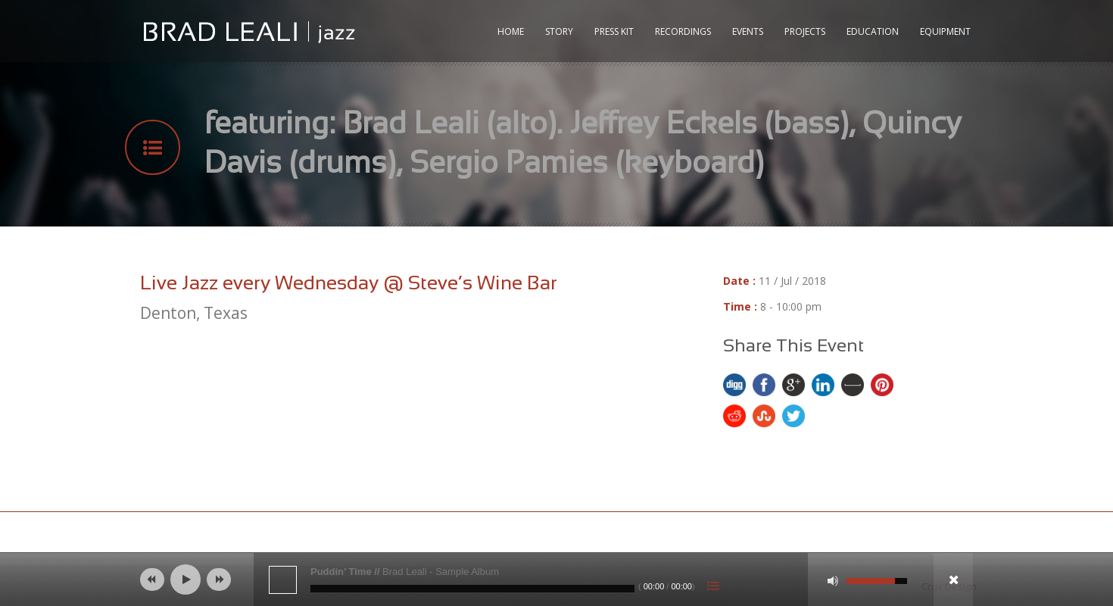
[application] (556, 579)
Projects (804, 31)
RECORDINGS (683, 31)
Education (872, 31)
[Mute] (833, 581)
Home (510, 31)
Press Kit (614, 31)
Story (559, 31)
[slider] (472, 588)
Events (747, 31)
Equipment (945, 31)
